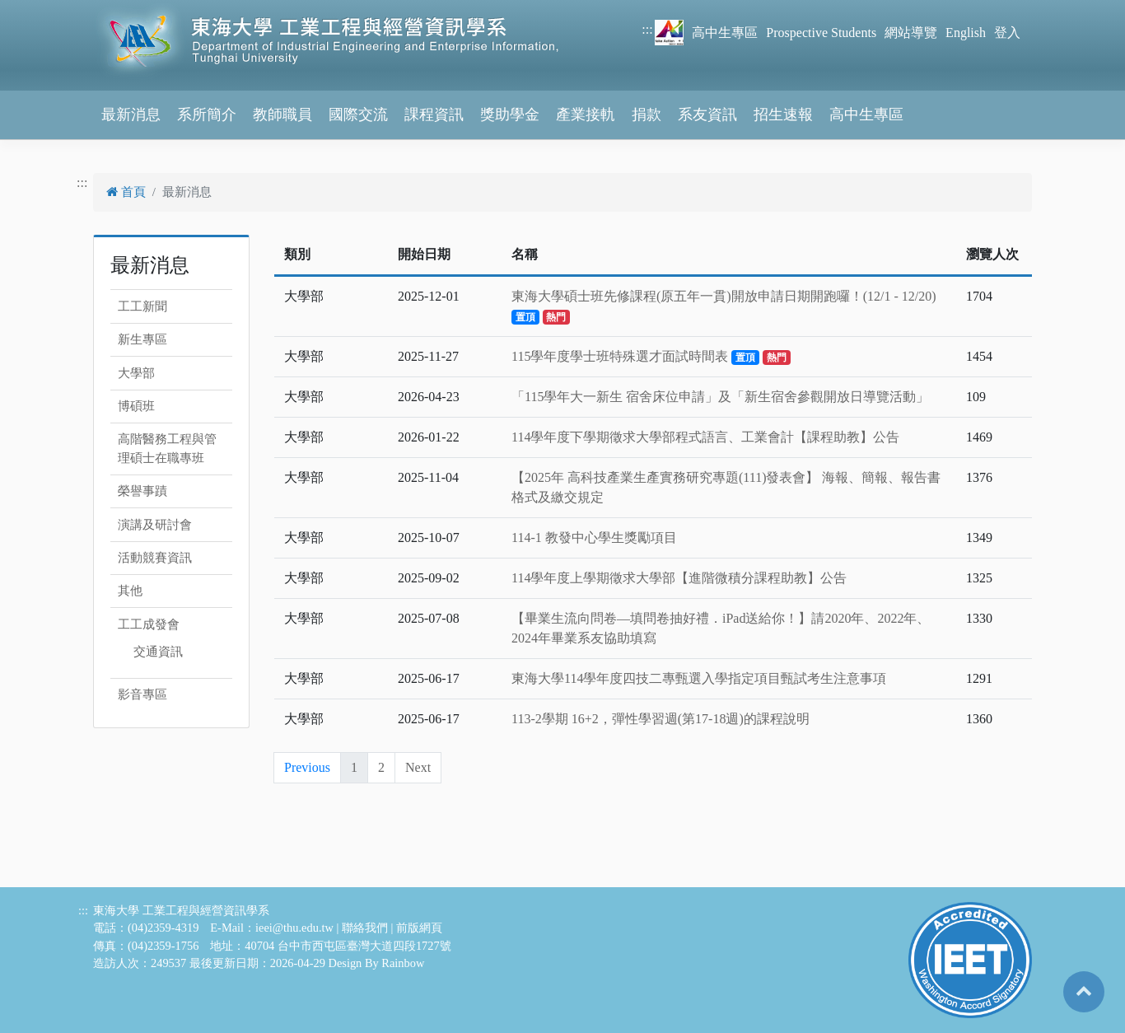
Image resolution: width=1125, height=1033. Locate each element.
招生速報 (783, 114)
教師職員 (282, 114)
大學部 (136, 373)
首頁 (126, 192)
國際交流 (358, 114)
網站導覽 (911, 33)
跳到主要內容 (39, 9)
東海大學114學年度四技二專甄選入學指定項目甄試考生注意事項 (698, 678)
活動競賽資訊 (155, 557)
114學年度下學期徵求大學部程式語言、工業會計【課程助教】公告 (705, 437)
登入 (1007, 33)
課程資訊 (434, 114)
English (965, 33)
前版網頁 (419, 927)
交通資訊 (158, 651)
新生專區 (142, 339)
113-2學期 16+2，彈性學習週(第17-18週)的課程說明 (660, 719)
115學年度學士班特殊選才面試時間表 (651, 356)
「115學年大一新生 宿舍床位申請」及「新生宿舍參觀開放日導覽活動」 (720, 397)
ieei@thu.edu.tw (294, 927)
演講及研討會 (155, 524)
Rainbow (402, 963)
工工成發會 (149, 624)
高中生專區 (725, 33)
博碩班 (136, 406)
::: (647, 29)
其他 (130, 590)
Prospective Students (821, 33)
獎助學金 (509, 114)
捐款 (646, 114)
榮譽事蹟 (142, 491)
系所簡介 (206, 114)
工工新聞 (142, 306)
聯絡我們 (365, 927)
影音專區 (142, 694)
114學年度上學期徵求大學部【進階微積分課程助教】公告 (679, 578)
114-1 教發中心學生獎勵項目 (594, 538)
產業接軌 (585, 114)
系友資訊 (707, 114)
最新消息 (131, 114)
